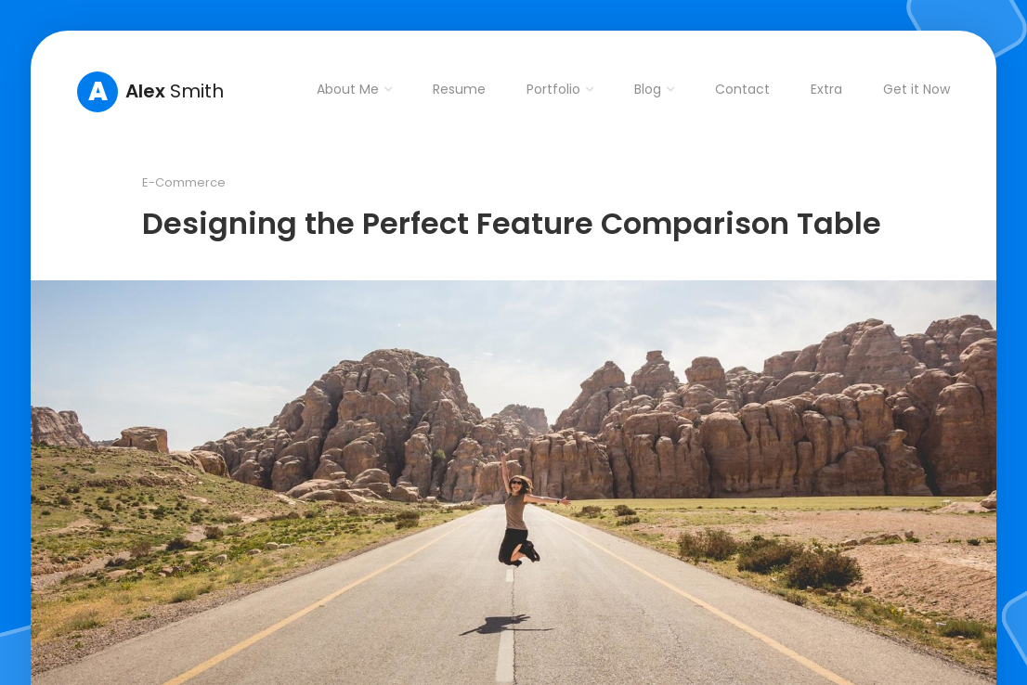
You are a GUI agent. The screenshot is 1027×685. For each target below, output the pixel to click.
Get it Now (916, 89)
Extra (826, 89)
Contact (742, 89)
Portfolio (553, 89)
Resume (459, 89)
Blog (647, 89)
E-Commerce (184, 182)
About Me (348, 89)
